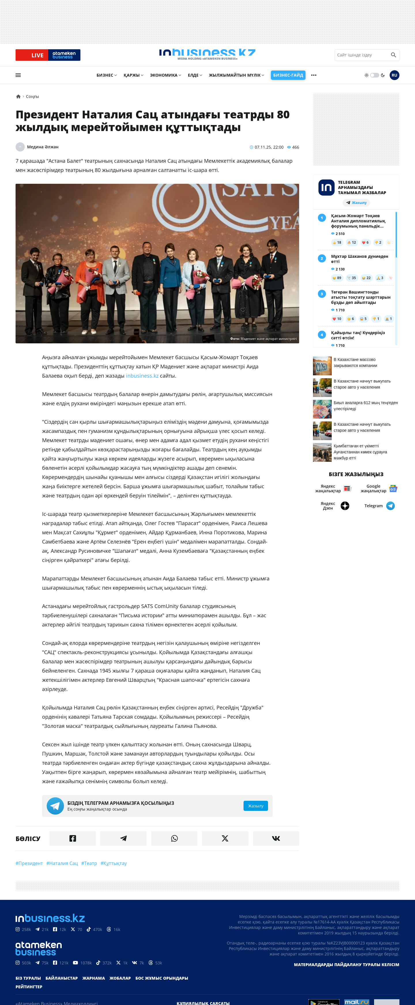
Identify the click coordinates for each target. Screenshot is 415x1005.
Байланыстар (62, 982)
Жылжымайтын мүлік (235, 79)
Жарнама (93, 982)
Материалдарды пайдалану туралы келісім (346, 969)
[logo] (207, 57)
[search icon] (393, 57)
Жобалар (120, 982)
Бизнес (105, 79)
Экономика (164, 79)
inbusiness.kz (142, 380)
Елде (193, 79)
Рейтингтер (29, 991)
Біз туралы (28, 982)
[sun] (366, 79)
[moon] (382, 79)
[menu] (18, 80)
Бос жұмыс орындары (161, 982)
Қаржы (132, 79)
